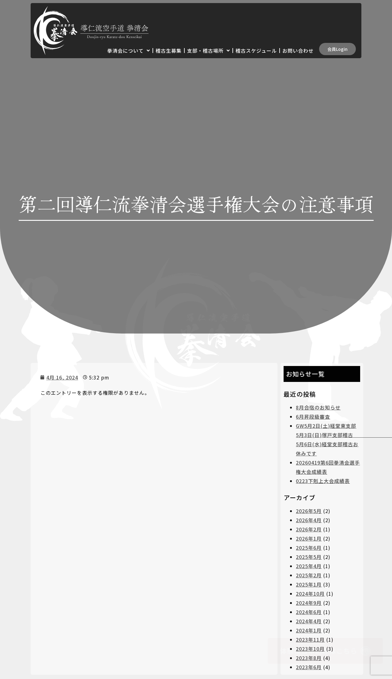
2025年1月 (309, 584)
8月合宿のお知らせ (318, 407)
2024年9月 (309, 602)
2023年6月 (309, 667)
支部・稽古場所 (208, 50)
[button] (337, 49)
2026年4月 (309, 520)
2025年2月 (309, 575)
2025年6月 (309, 547)
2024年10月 (310, 593)
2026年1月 (309, 538)
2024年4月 (309, 621)
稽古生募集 (169, 50)
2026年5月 (309, 511)
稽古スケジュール (256, 50)
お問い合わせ (298, 50)
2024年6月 (309, 612)
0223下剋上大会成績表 (323, 481)
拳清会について (128, 50)
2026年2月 (309, 529)
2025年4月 (309, 566)
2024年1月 (309, 630)
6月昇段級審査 (313, 416)
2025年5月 (309, 556)
